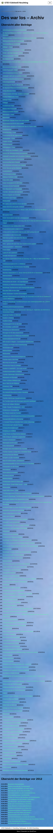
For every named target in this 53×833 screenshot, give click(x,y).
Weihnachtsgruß (7, 144)
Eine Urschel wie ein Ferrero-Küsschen (14, 690)
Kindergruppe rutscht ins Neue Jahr (13, 481)
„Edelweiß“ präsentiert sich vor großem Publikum (16, 156)
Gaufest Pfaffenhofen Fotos (10, 96)
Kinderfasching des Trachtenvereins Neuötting (16, 267)
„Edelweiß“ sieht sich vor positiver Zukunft (14, 76)
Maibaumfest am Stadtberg (10, 534)
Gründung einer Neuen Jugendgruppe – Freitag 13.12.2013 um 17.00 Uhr (24, 681)
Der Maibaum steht (8, 59)
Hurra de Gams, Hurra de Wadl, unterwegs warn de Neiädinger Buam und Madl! (25, 62)
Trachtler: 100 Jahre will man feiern (13, 192)
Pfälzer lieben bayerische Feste (12, 513)
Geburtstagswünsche (9, 82)
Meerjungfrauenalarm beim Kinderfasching (15, 720)
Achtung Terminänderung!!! (10, 428)
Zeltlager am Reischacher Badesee (13, 708)
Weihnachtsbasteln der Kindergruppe (13, 41)
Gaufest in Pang (7, 321)
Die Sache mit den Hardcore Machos (13, 555)
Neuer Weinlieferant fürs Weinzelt (12, 649)
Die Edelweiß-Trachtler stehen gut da (13, 159)
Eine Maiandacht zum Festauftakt (12, 189)
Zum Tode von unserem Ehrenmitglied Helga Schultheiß (18, 543)
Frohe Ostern (6, 249)
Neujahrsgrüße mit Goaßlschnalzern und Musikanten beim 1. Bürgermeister (24, 676)
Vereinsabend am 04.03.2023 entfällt (13, 123)
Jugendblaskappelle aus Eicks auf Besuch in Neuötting (18, 463)
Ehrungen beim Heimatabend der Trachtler (15, 448)
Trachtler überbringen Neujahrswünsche (14, 398)
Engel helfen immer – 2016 (10, 490)
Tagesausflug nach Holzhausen (12, 570)
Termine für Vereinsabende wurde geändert (15, 611)
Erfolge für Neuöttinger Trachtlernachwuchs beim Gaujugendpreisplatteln (23, 496)
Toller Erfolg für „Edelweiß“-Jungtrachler (14, 437)
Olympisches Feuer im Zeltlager (12, 365)
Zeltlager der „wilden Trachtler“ (11, 587)
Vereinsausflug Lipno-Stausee (11, 162)
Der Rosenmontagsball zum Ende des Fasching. (21, 816)
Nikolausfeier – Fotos (9, 138)
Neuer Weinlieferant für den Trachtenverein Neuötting (18, 631)
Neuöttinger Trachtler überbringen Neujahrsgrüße (17, 552)
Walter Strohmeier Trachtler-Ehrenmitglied (15, 293)
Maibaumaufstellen (8, 658)
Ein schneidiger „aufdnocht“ (10, 327)
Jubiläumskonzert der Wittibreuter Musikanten (16, 335)
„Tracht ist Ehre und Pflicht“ (10, 699)
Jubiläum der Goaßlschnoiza (11, 734)
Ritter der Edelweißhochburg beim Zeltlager (15, 519)
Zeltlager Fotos (7, 99)
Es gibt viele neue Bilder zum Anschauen (14, 596)
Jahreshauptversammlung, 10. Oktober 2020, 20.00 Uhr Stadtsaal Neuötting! (24, 209)
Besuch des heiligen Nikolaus (11, 404)
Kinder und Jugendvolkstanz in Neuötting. (20, 803)
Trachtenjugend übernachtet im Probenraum (15, 278)
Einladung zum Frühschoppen (11, 646)
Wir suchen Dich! (7, 215)
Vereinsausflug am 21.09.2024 (11, 44)
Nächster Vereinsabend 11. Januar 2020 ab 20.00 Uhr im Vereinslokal (22, 272)
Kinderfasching (7, 129)
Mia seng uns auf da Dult (10, 362)
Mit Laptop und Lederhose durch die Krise (15, 204)
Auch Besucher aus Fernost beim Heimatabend (16, 564)
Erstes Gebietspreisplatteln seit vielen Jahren (21, 788)
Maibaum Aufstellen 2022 (10, 177)
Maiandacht (6, 117)
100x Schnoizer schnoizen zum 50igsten (14, 165)
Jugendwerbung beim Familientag (12, 743)
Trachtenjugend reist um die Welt (12, 324)
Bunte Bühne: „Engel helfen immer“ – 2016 (15, 484)
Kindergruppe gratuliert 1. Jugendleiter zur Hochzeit (17, 593)
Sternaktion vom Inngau (9, 198)
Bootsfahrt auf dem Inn (9, 752)
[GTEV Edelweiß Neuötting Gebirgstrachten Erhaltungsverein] (14, 2)
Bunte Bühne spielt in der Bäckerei (12, 731)
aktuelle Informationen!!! (9, 255)
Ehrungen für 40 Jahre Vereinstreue (13, 332)
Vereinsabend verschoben (10, 472)
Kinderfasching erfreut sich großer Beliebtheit (15, 667)
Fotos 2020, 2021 (8, 180)
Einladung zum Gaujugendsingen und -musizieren (17, 664)
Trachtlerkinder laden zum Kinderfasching (19, 823)
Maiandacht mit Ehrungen (10, 377)
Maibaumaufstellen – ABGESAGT (12, 247)
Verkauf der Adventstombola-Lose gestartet (15, 153)
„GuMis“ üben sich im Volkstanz (12, 602)
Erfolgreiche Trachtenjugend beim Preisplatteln (16, 740)
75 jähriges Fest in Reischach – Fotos (13, 50)
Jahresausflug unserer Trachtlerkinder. (19, 795)
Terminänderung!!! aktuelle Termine (13, 425)
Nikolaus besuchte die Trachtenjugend (19, 786)
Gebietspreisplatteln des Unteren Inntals (14, 687)
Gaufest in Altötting (8, 318)
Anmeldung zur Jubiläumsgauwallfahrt (13, 590)
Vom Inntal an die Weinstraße (11, 637)
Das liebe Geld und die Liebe (11, 290)
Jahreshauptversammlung (10, 619)
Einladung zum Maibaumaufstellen (12, 537)
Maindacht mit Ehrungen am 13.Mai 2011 (19, 808)
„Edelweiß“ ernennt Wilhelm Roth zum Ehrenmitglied (18, 696)
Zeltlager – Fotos (7, 47)
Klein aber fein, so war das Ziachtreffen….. (20, 790)
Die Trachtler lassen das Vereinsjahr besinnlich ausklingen (19, 401)
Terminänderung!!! (8, 347)
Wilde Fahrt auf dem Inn (9, 705)
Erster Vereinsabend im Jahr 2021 (12, 183)
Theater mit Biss (7, 141)
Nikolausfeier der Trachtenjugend (12, 684)
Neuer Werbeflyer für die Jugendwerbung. (20, 806)
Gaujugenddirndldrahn (9, 572)
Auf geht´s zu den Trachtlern (11, 457)
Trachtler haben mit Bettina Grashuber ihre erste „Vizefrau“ (19, 578)
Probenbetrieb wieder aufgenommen (13, 229)
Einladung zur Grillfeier (9, 431)
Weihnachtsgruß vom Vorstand (11, 195)
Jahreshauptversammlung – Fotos (12, 73)
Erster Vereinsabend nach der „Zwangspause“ (16, 218)
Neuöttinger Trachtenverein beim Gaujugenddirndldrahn (18, 287)
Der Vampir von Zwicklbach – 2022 (13, 150)
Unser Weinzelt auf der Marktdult (12, 168)
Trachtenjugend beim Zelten (11, 643)
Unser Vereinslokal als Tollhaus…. (17, 821)
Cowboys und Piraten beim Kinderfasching (15, 344)
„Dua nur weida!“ (7, 655)
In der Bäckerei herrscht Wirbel (11, 723)
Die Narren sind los (8, 475)
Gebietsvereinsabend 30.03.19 (11, 338)
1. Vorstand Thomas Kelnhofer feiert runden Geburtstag (18, 422)
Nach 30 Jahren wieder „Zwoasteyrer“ (13, 460)
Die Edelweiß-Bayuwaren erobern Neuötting (15, 392)
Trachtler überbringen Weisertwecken (13, 374)
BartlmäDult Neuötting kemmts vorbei (13, 510)
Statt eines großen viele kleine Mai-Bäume (15, 238)
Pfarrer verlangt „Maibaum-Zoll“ (12, 380)
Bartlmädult (6, 584)
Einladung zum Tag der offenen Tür (13, 85)
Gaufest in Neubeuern (9, 440)
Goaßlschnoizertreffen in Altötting (12, 371)
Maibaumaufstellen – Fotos (10, 56)
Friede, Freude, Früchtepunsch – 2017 (14, 407)
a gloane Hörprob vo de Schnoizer (12, 711)
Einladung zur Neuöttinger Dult (11, 761)
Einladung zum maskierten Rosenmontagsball (16, 670)
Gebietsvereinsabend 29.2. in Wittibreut (14, 264)
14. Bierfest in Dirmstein (9, 755)
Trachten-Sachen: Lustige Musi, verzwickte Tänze (17, 451)
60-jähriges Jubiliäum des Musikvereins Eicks (16, 499)
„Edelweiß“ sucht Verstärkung (11, 522)
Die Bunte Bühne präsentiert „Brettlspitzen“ (15, 581)
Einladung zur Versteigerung (11, 410)
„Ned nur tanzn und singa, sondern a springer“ (16, 94)
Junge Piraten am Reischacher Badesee (14, 434)
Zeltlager (5, 102)
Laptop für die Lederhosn (10, 252)
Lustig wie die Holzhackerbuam (11, 640)
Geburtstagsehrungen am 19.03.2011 (18, 814)
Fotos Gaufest (7, 767)
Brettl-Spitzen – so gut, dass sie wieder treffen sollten (18, 608)
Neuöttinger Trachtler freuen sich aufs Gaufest (16, 120)
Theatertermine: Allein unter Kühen (13, 558)
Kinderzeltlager (7, 758)
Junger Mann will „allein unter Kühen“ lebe (15, 567)
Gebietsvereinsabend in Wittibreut (12, 389)
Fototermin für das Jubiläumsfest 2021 (14, 226)
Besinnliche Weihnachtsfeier (11, 726)
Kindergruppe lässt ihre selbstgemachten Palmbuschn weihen (20, 652)
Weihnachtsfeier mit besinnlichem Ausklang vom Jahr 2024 (19, 38)
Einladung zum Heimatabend (11, 330)
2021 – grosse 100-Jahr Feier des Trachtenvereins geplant (19, 243)
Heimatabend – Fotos (9, 147)
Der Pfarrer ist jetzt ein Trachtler (12, 413)
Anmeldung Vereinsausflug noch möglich (14, 625)
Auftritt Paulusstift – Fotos (10, 70)
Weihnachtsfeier (7, 275)
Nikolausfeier (6, 201)
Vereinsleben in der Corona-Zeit (12, 235)
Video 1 (5, 693)
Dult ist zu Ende (7, 628)
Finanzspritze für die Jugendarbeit (12, 135)
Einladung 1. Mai (7, 386)
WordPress (33, 831)
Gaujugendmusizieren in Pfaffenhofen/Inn (19, 810)
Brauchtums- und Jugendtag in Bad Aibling (15, 528)
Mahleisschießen (7, 478)
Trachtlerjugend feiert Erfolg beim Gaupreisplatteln (17, 493)
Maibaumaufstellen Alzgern (10, 111)
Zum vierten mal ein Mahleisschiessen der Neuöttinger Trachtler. (26, 819)
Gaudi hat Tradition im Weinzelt (12, 315)
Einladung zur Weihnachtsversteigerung (14, 284)
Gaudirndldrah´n (7, 171)
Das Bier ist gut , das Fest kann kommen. (19, 801)
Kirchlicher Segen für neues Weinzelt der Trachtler (17, 507)
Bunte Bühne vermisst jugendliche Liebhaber (15, 764)
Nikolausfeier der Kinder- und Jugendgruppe (15, 281)
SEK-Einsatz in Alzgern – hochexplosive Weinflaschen (18, 341)
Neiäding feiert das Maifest (10, 454)
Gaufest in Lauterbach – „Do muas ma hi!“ (15, 368)
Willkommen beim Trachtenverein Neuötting (15, 770)
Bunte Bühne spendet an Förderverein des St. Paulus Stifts (19, 126)
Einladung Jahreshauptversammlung (13, 79)
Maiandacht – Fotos (8, 114)
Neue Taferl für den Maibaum (11, 383)
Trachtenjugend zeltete (9, 174)
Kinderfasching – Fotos (9, 132)
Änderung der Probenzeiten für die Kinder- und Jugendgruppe (20, 546)
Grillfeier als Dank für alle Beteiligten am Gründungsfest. (24, 797)
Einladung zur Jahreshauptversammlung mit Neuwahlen (19, 416)
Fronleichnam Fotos (8, 105)
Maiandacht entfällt (8, 241)
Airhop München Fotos (9, 91)
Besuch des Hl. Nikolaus (10, 605)
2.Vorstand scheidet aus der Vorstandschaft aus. (21, 793)
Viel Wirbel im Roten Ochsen (11, 673)
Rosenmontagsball (8, 661)
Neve (18, 831)
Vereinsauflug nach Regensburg (12, 749)
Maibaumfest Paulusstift (9, 108)
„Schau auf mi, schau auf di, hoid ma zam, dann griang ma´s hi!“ (21, 232)
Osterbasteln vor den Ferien (11, 466)
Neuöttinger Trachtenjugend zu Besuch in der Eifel (17, 540)
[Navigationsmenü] (50, 2)
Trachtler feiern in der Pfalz (10, 359)
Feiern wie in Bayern (8, 516)
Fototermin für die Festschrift (11, 186)
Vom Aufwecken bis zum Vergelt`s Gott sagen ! (21, 799)
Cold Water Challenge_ (9, 634)
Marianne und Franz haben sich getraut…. (20, 812)
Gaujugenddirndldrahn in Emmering (13, 419)
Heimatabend (6, 469)
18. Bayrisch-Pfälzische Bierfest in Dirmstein (15, 88)
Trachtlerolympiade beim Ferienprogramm (15, 622)
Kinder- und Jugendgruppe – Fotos (13, 53)
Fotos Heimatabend (8, 445)
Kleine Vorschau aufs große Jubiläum (13, 206)
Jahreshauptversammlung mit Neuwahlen (14, 30)
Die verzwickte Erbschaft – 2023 (12, 67)
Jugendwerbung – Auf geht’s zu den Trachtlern (16, 525)
